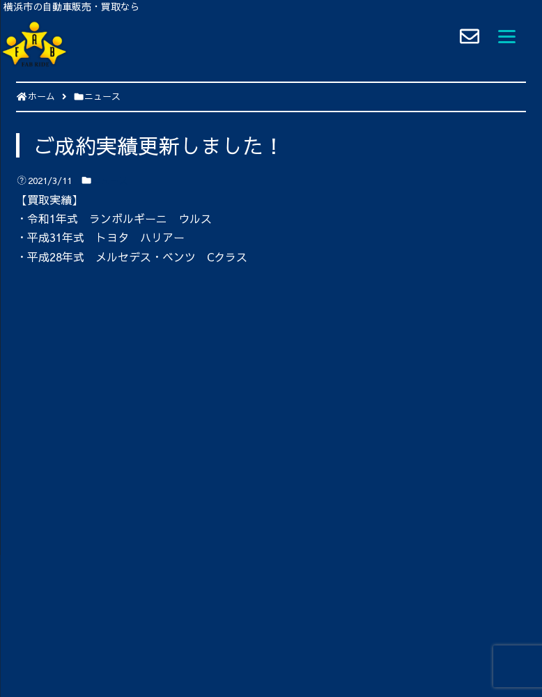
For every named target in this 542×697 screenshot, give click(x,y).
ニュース (110, 180)
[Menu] (507, 34)
